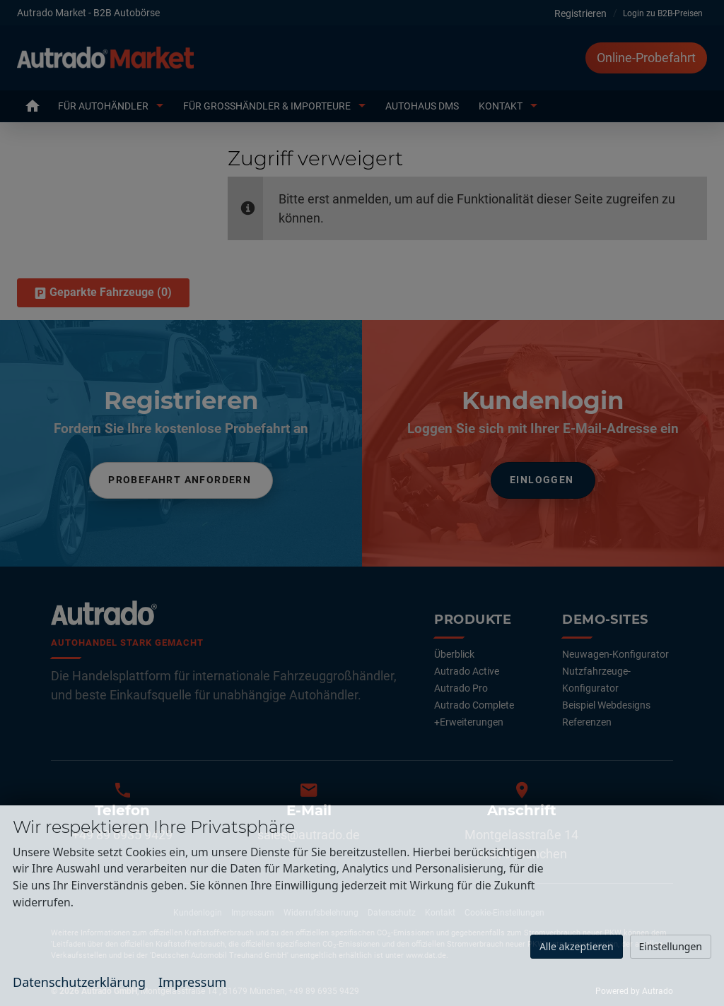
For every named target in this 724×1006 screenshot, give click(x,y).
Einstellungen (670, 946)
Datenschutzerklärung (79, 982)
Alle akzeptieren (576, 946)
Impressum (192, 982)
